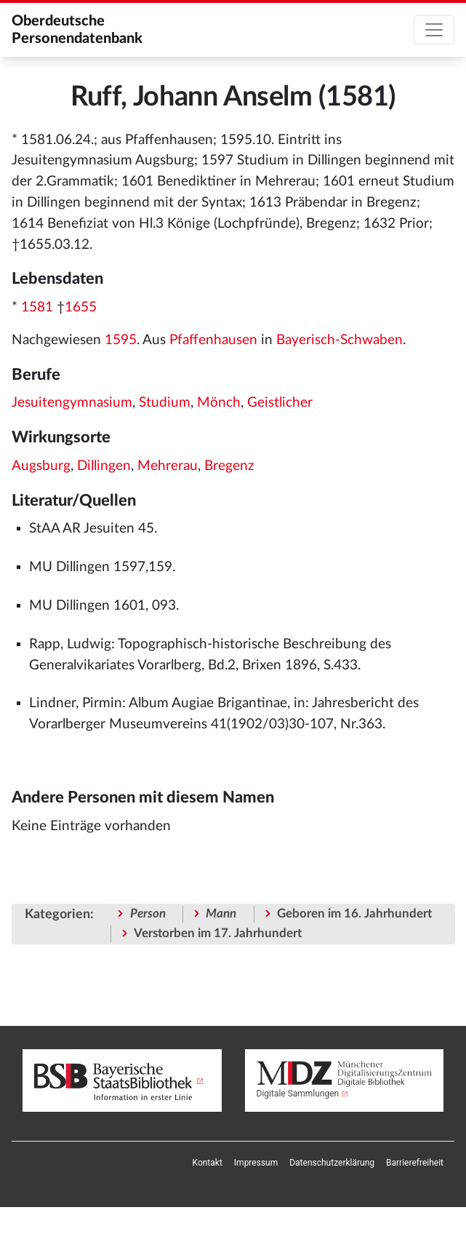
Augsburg (41, 466)
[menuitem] (207, 1162)
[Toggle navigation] (434, 29)
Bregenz (229, 466)
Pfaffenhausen (213, 340)
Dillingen (104, 466)
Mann (221, 913)
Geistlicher (280, 403)
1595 (121, 340)
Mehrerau (167, 466)
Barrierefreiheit (414, 1163)
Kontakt (207, 1163)
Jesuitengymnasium (72, 403)
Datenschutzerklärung (331, 1163)
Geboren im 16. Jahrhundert (354, 913)
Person (148, 913)
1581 (37, 307)
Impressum (256, 1163)
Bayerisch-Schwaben (339, 340)
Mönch (219, 403)
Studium (164, 403)
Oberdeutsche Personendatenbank (77, 30)
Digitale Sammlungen (298, 1093)
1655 (81, 307)
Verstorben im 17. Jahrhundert (218, 933)
